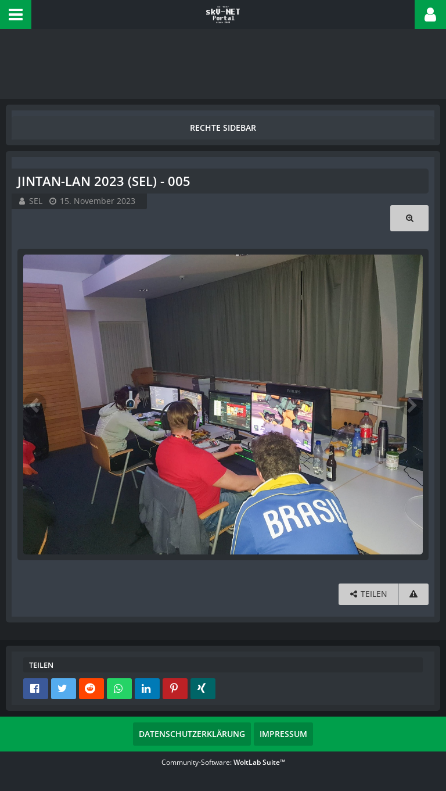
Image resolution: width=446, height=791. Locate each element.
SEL (35, 200)
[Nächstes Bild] (411, 404)
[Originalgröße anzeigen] (409, 218)
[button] (15, 14)
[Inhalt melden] (413, 594)
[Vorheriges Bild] (34, 404)
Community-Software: (223, 762)
